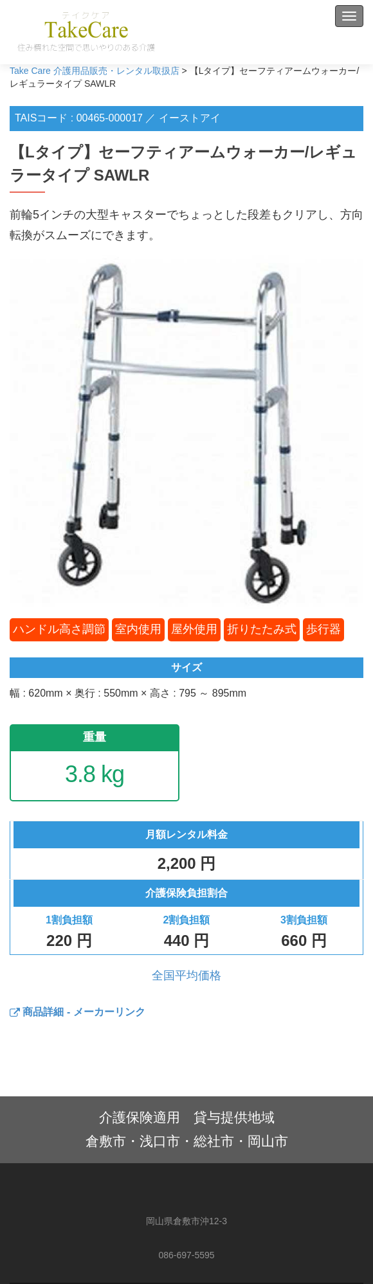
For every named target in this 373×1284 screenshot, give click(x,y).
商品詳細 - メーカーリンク (77, 1011)
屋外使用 (194, 629)
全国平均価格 (186, 975)
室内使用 (138, 629)
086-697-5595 (186, 1255)
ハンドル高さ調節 (59, 629)
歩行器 (323, 629)
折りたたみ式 (261, 629)
